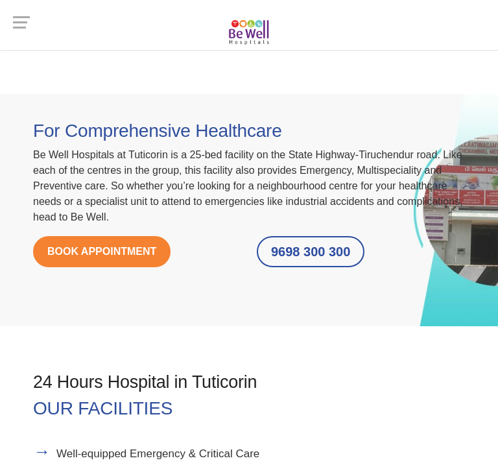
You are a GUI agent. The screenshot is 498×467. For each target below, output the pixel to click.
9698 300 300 (310, 252)
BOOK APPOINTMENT (101, 251)
